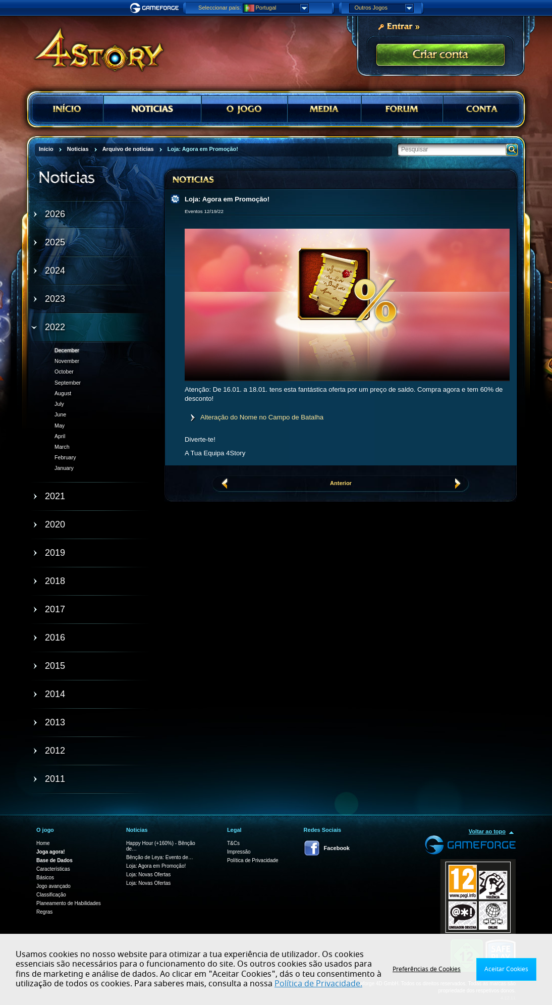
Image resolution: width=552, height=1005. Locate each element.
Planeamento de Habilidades (68, 903)
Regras (44, 912)
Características (53, 869)
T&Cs (233, 843)
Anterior (341, 483)
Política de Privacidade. (318, 984)
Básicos (45, 877)
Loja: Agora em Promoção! (156, 866)
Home (43, 843)
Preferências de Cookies (427, 969)
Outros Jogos (384, 8)
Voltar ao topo (487, 831)
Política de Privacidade (253, 860)
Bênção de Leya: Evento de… (159, 857)
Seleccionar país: (219, 8)
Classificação (51, 894)
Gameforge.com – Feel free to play (156, 8)
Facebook (337, 848)
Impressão (239, 852)
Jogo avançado (53, 886)
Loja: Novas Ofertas (148, 874)
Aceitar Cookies (506, 969)
